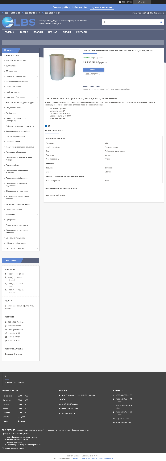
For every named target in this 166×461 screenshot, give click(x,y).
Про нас (52, 32)
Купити (93, 70)
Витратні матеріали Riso (16, 61)
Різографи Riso (12, 55)
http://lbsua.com (14, 326)
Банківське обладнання (15, 238)
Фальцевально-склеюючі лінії (18, 131)
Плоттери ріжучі (12, 165)
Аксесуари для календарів (17, 225)
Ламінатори (10, 113)
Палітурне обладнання (15, 97)
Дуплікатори (11, 66)
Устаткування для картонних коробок (18, 197)
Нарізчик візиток (12, 92)
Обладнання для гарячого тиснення (16, 231)
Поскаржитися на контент (80, 458)
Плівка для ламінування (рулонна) (20, 126)
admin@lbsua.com (15, 330)
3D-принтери (11, 71)
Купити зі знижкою (102, 7)
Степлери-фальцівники (15, 136)
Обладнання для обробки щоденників (16, 184)
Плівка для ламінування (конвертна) (16, 119)
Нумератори (11, 220)
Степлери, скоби (13, 142)
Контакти (81, 32)
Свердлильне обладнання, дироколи (17, 171)
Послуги (38, 32)
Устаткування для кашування (18, 204)
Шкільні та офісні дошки (16, 243)
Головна (9, 32)
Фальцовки (10, 214)
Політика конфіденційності (102, 458)
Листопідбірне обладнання (17, 82)
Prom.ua (96, 456)
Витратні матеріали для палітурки (20, 102)
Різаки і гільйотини (13, 87)
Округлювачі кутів (13, 108)
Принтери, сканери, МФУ (16, 76)
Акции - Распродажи (15, 382)
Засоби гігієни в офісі (15, 248)
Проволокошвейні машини (17, 178)
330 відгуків (127, 2)
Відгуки (67, 32)
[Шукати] (161, 22)
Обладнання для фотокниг (17, 191)
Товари (24, 32)
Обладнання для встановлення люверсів (19, 158)
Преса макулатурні (14, 209)
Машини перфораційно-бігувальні (20, 147)
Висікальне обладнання (16, 152)
